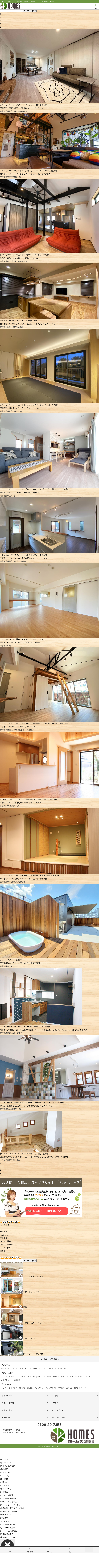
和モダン (48, 405)
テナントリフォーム (8, 960)
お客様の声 (5, 1369)
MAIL (95, 6)
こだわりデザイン (7, 105)
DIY (35, 321)
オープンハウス (6, 1489)
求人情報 (61, 1388)
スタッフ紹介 (39, 1388)
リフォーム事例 (8, 1403)
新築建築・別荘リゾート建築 (40, 799)
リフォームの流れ (31, 1369)
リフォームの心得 (17, 1369)
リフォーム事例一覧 (8, 1377)
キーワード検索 (30, 11)
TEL (87, 6)
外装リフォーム (57, 489)
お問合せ (69, 1388)
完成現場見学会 (60, 1369)
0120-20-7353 (50, 1424)
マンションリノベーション (34, 405)
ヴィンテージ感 (29, 1103)
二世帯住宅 (47, 171)
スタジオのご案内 (18, 1388)
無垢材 (55, 171)
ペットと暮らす (15, 639)
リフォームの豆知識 (46, 1369)
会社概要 (30, 1388)
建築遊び (17, 1380)
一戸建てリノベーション (24, 105)
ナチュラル (18, 171)
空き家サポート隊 (80, 1388)
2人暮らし (4, 799)
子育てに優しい (40, 105)
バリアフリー (22, 799)
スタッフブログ (51, 1388)
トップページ (6, 1388)
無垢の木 (3, 1231)
